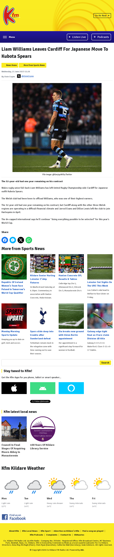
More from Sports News (34, 65)
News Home (11, 65)
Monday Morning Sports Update (14, 319)
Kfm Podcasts (36, 535)
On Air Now (102, 15)
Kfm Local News (30, 531)
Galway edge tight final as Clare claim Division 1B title (100, 321)
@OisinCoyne (25, 76)
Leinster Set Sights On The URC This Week (100, 270)
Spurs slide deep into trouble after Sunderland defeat (42, 321)
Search (105, 362)
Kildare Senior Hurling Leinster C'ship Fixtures (42, 269)
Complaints (51, 535)
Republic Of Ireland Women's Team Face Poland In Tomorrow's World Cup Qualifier (14, 274)
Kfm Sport (45, 531)
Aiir (82, 550)
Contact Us (65, 535)
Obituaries (79, 535)
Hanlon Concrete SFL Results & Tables (71, 267)
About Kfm (14, 531)
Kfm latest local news (20, 411)
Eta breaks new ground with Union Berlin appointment (71, 321)
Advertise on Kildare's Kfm (66, 531)
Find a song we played (92, 531)
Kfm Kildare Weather (23, 468)
